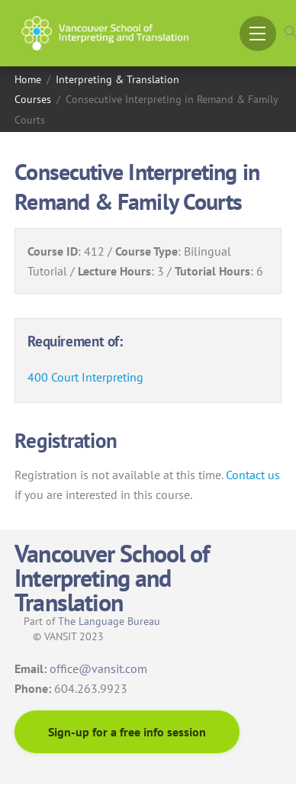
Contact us (253, 474)
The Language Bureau (109, 621)
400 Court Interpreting (85, 377)
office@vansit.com (98, 668)
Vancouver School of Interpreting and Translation (111, 577)
